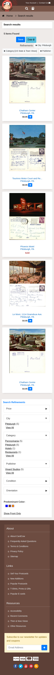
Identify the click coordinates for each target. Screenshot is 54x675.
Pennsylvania (12, 441)
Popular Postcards (18, 584)
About (10, 528)
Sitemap (14, 556)
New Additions (16, 578)
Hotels (8, 448)
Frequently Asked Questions (23, 541)
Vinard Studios (12, 469)
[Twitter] (20, 666)
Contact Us (43, 3)
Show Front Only (12, 513)
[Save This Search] (20, 39)
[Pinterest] (31, 666)
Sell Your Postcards (19, 573)
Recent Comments (19, 616)
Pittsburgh (10, 424)
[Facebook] (15, 666)
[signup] (44, 647)
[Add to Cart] (30, 117)
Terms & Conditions (19, 546)
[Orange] (13, 506)
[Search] (26, 8)
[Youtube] (25, 666)
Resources (13, 603)
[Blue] (6, 506)
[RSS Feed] (36, 666)
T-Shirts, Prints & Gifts (20, 589)
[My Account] (32, 8)
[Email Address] (24, 647)
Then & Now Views (19, 621)
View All (10, 427)
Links (9, 565)
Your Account (31, 3)
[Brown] (10, 506)
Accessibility (16, 611)
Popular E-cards (17, 594)
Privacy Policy (16, 551)
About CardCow (17, 536)
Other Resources (18, 626)
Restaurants (11, 452)
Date (31, 39)
